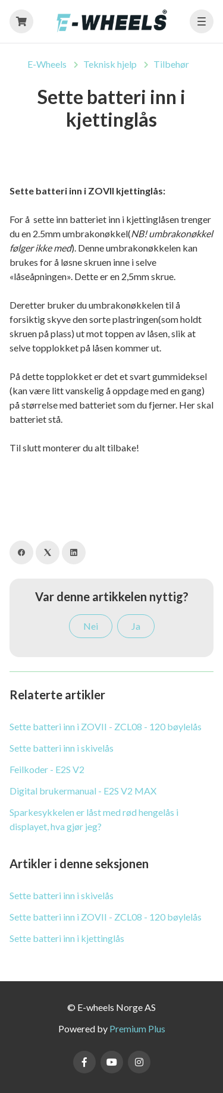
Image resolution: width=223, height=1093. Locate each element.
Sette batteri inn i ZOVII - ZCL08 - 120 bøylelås (106, 726)
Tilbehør (171, 64)
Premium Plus (137, 1028)
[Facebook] (21, 552)
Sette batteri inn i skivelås (62, 747)
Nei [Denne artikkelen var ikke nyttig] (90, 626)
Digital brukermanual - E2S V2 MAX (83, 790)
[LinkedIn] (74, 552)
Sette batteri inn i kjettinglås (67, 938)
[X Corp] (47, 552)
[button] (201, 21)
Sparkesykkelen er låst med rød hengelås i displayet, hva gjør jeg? (94, 819)
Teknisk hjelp (110, 64)
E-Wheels (47, 64)
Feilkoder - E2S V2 (47, 769)
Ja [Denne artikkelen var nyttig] (135, 626)
